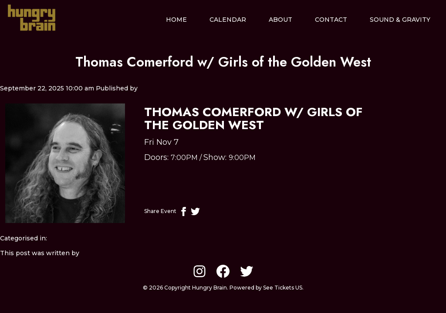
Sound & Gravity (400, 19)
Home (176, 19)
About (280, 19)
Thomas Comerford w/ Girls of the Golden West (223, 62)
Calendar (227, 19)
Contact (331, 19)
